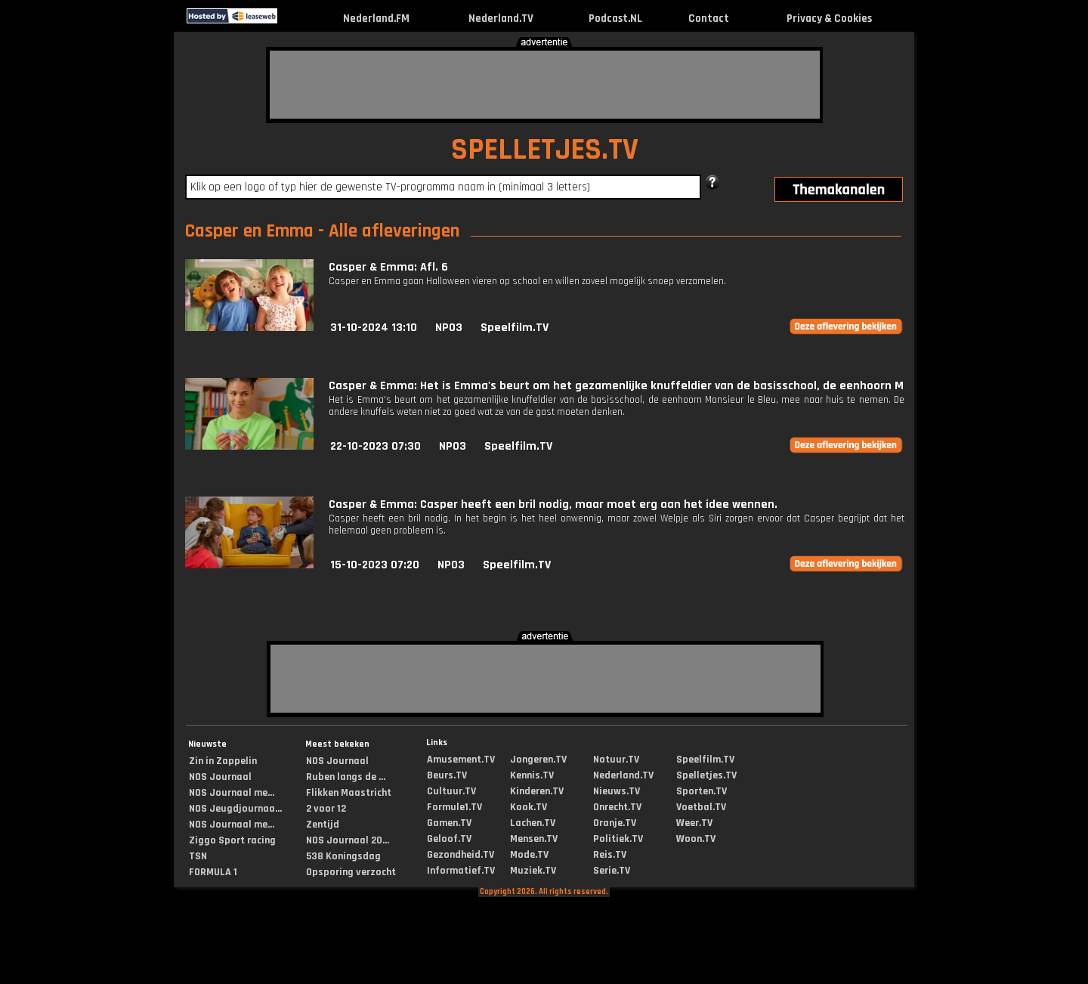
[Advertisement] (545, 85)
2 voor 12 (326, 808)
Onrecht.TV (617, 807)
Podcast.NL (615, 18)
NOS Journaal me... (231, 793)
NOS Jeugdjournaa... (235, 808)
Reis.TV (609, 855)
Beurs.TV (447, 775)
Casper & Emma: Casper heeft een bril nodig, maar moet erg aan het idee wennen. (553, 504)
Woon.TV (696, 839)
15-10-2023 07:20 (374, 565)
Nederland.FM (376, 18)
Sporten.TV (701, 791)
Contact (708, 18)
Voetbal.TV (701, 807)
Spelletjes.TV (706, 775)
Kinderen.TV (537, 791)
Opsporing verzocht (351, 872)
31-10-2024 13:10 (373, 328)
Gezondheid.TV (460, 855)
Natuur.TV (616, 759)
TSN (198, 856)
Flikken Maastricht (348, 793)
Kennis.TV (532, 775)
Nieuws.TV (616, 791)
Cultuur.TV (451, 791)
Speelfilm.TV (515, 328)
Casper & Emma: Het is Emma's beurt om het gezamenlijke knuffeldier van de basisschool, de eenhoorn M (616, 386)
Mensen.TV (534, 839)
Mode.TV (529, 855)
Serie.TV (611, 870)
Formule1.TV (454, 807)
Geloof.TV (449, 839)
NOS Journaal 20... (347, 840)
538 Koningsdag (343, 856)
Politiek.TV (618, 839)
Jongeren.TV (538, 759)
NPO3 (448, 328)
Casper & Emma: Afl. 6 (388, 267)
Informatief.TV (461, 870)
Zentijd (322, 824)
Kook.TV (528, 807)
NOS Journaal (220, 777)
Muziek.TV (533, 870)
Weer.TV (694, 823)
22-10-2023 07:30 (375, 446)
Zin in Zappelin (223, 761)
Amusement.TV (461, 759)
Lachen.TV (532, 823)
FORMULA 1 (213, 872)
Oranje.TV (614, 823)
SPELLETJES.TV (544, 150)
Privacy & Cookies (829, 18)
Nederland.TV (500, 18)
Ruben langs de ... (345, 777)
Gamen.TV (449, 823)
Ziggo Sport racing (232, 840)
